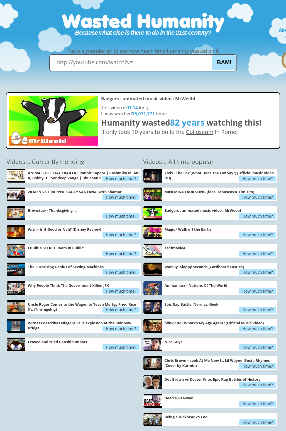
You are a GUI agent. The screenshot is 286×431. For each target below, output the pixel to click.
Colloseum (199, 132)
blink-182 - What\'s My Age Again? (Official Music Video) (214, 322)
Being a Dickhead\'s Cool (187, 416)
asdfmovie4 (175, 247)
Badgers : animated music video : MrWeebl (203, 210)
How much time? (121, 178)
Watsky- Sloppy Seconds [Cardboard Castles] (204, 266)
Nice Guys (173, 341)
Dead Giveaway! (179, 397)
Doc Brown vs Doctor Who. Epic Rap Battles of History (213, 379)
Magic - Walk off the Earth (188, 229)
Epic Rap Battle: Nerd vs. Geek (192, 304)
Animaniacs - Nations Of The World (196, 285)
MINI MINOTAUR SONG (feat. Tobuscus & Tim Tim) (209, 191)
